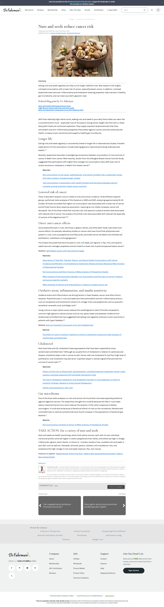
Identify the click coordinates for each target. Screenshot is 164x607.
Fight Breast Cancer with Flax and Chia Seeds (65, 251)
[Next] (162, 3)
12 (59, 361)
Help (101, 568)
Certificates (98, 10)
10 (64, 320)
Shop (63, 10)
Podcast (66, 539)
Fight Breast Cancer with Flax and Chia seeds (56, 108)
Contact (103, 559)
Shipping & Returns (107, 573)
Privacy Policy (77, 573)
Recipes (40, 10)
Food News (82, 535)
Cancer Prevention (82, 531)
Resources (29, 10)
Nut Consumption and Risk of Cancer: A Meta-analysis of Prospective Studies (75, 272)
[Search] (134, 10)
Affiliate (75, 559)
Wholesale (76, 564)
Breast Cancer (61, 33)
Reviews (52, 573)
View (56, 486)
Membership (53, 10)
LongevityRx (112, 10)
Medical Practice (109, 596)
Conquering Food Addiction (114, 531)
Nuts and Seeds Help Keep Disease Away (54, 106)
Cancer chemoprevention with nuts (58, 388)
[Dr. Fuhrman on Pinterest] (19, 568)
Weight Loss (97, 539)
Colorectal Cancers (73, 33)
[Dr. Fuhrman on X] (12, 576)
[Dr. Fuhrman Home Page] (12, 10)
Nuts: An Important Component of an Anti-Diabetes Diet (60, 110)
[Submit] (144, 10)
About (51, 559)
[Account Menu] (151, 10)
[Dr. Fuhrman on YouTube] (27, 568)
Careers (103, 564)
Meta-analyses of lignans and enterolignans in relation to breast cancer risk (75, 285)
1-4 (45, 150)
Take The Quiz (75, 10)
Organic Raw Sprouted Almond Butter (99, 454)
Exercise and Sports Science (50, 535)
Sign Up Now (134, 570)
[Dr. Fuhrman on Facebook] (12, 568)
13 (60, 361)
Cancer (53, 33)
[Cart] (158, 10)
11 (63, 351)
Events (87, 10)
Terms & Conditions (80, 578)
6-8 (67, 217)
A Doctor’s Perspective (50, 531)
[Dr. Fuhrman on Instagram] (35, 568)
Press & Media (78, 568)
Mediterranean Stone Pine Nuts (69, 454)
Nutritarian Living (113, 535)
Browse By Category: (38, 528)
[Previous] (1, 3)
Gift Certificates (55, 568)
